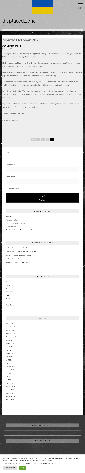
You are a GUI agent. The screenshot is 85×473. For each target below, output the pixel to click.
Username (10, 164)
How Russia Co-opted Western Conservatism (20, 230)
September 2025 (11, 327)
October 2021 (10, 400)
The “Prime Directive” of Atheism (16, 223)
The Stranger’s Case (12, 220)
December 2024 (10, 333)
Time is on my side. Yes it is (21, 262)
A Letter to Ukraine (11, 227)
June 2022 (9, 377)
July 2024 (9, 347)
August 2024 (10, 343)
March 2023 (9, 363)
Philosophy (9, 292)
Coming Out (12, 46)
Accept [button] (22, 468)
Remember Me (13, 188)
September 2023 (11, 357)
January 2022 (10, 390)
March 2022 (9, 383)
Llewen (18, 49)
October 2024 (10, 340)
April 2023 (9, 360)
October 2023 (10, 353)
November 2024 (11, 337)
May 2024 (9, 350)
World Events (10, 305)
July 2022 (9, 373)
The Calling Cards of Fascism (21, 255)
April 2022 (9, 380)
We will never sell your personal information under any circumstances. (32, 463)
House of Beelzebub (24, 248)
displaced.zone (19, 21)
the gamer (9, 217)
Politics (8, 298)
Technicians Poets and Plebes (27, 251)
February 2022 (10, 386)
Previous (35, 139)
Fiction (8, 285)
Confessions (15, 120)
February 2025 (10, 330)
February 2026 (10, 323)
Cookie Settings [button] (10, 468)
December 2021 (10, 393)
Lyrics (7, 288)
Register (42, 200)
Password (10, 176)
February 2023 (10, 367)
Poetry (7, 295)
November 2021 (11, 396)
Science (8, 302)
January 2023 (10, 370)
